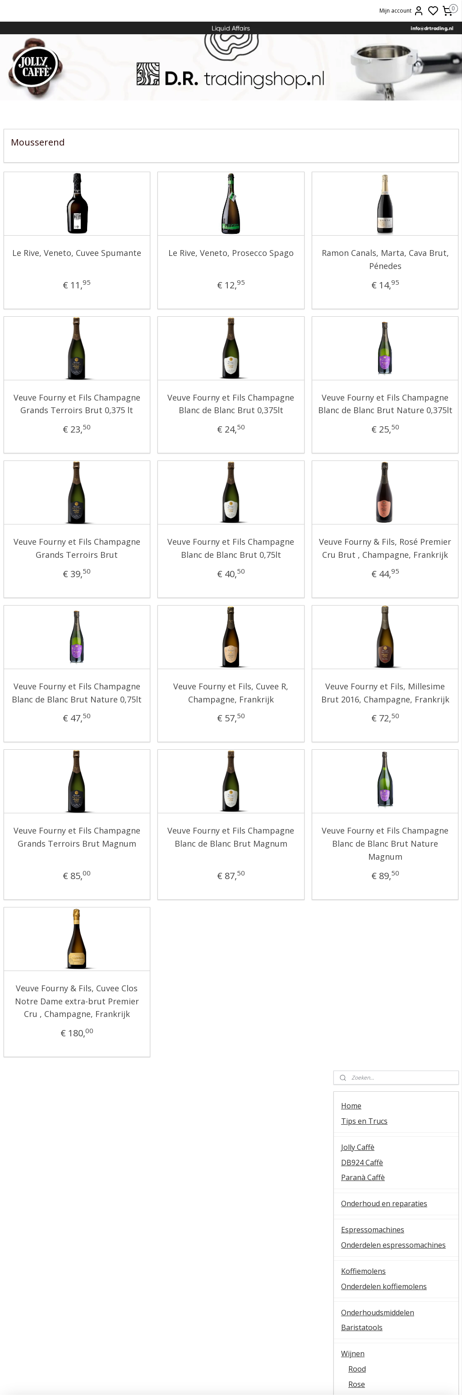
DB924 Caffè (362, 220)
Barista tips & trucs (231, 1203)
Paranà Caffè (363, 236)
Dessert (361, 487)
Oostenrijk (366, 593)
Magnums (365, 503)
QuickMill (77, 1233)
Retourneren (385, 1243)
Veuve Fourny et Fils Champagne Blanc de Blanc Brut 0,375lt (165, 410)
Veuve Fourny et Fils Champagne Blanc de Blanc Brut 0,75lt (165, 580)
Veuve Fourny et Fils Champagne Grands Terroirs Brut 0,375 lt (55, 410)
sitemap (276, 1378)
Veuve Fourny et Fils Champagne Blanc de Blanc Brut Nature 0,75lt (55, 744)
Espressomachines (372, 288)
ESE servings (231, 1223)
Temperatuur (77, 1223)
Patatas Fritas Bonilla (377, 680)
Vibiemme (77, 1263)
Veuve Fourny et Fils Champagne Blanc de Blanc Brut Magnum (165, 908)
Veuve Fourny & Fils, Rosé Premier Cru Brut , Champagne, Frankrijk (275, 580)
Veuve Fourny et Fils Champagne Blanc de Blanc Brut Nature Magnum (275, 914)
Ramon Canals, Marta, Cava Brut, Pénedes (275, 259)
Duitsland (364, 518)
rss (294, 1378)
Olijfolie (354, 665)
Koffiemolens (363, 329)
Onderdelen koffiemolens (384, 345)
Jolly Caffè (357, 205)
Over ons (385, 1203)
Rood (357, 427)
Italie (356, 579)
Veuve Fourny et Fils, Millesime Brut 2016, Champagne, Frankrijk (275, 738)
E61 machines (77, 1253)
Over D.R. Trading (371, 759)
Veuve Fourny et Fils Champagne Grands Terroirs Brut (55, 580)
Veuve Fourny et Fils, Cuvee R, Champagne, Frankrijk (165, 738)
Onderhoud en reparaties (384, 262)
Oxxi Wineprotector (374, 639)
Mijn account (401, 10)
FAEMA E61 (231, 1213)
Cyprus (360, 533)
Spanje (359, 609)
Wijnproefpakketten (375, 624)
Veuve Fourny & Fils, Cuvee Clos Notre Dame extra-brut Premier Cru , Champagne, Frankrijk (55, 1092)
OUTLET (355, 706)
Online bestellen (385, 1223)
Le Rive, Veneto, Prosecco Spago (165, 259)
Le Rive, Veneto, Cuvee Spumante (55, 259)
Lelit (231, 1243)
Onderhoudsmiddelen (377, 371)
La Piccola (231, 1233)
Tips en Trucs (364, 179)
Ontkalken (77, 1213)
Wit (354, 457)
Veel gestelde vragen (376, 774)
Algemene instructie (77, 1203)
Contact (354, 744)
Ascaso (230, 1253)
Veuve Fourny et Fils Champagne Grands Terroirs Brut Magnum (55, 908)
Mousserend (369, 473)
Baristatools (362, 386)
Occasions (358, 722)
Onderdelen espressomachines (393, 303)
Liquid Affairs (385, 1253)
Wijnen (353, 412)
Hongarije (365, 563)
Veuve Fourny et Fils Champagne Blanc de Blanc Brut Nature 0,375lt (275, 417)
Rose (356, 442)
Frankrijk (363, 548)
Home (351, 164)
